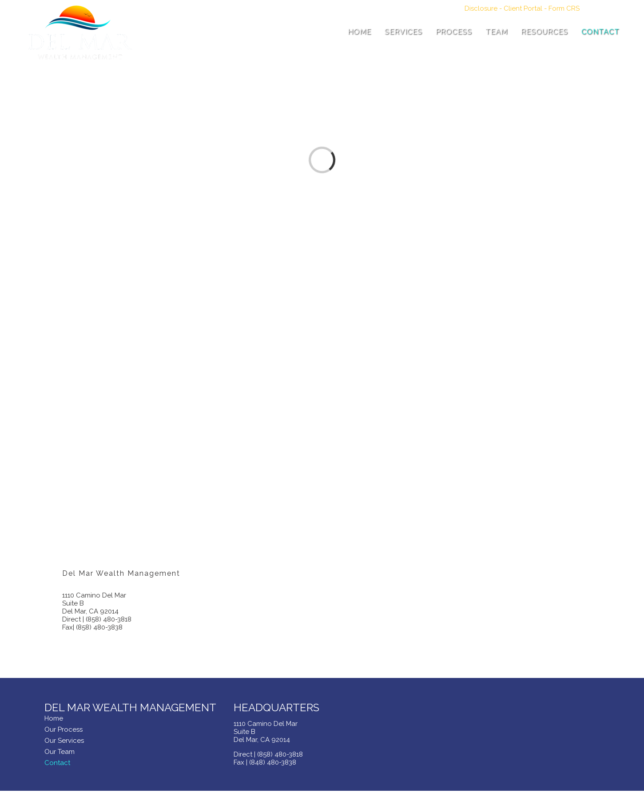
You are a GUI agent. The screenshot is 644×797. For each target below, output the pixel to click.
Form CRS (564, 8)
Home (53, 718)
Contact (57, 763)
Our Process (63, 729)
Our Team (59, 752)
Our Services (64, 741)
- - (522, 8)
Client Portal (523, 8)
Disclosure (481, 8)
